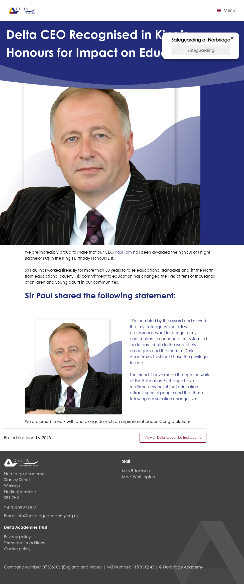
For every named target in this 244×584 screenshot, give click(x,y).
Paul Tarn (123, 252)
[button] (225, 10)
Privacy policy (17, 536)
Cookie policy (17, 548)
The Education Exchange (159, 380)
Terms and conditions (24, 542)
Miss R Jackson (136, 470)
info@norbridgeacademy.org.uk (48, 515)
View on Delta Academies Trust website (173, 437)
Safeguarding (200, 50)
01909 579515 (24, 507)
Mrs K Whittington (138, 476)
